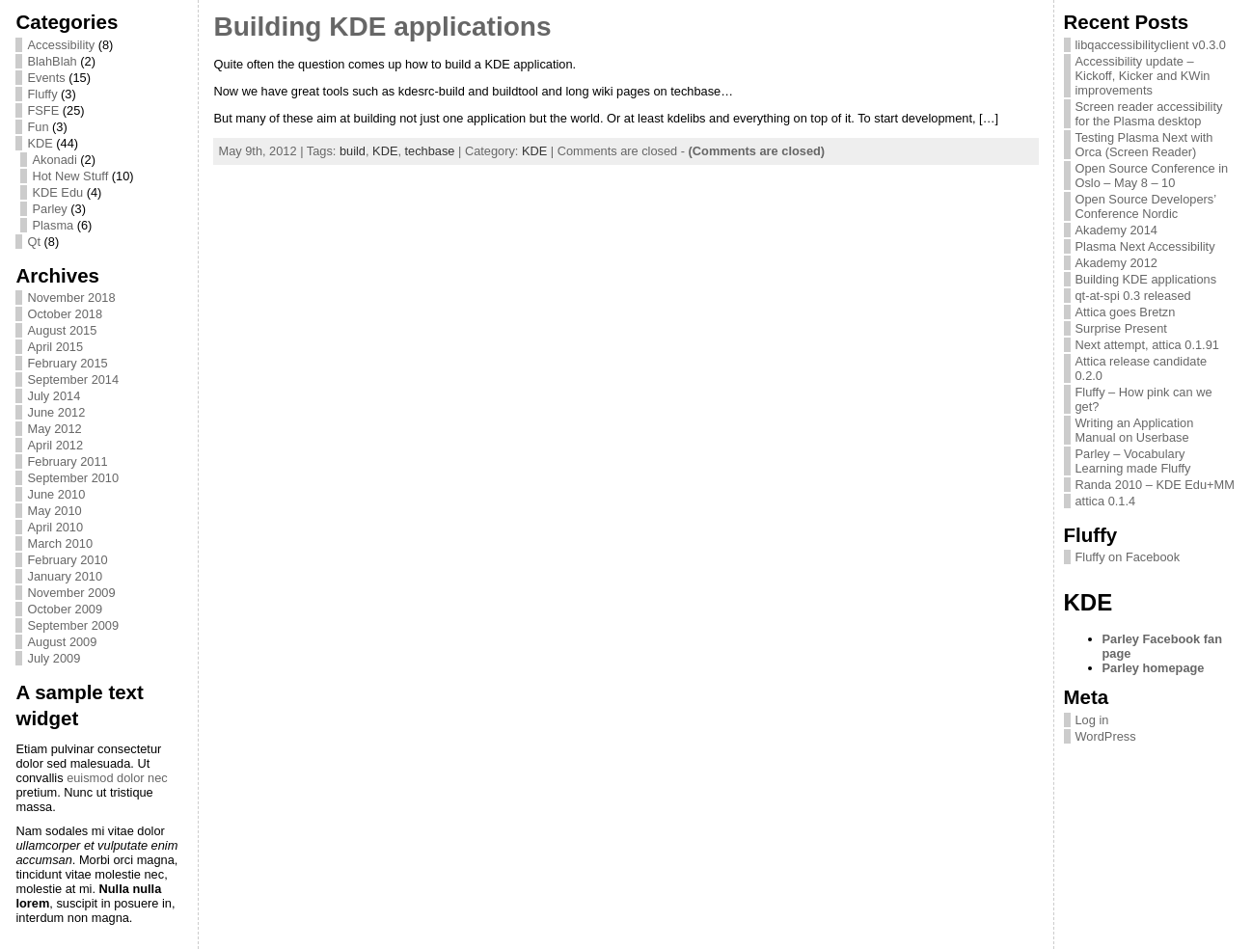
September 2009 (73, 625)
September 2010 (73, 478)
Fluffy (42, 94)
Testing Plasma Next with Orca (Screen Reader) (1144, 144)
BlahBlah (51, 61)
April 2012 (55, 445)
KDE (39, 143)
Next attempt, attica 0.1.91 (1147, 345)
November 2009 (71, 592)
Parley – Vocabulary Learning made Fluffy (1133, 461)
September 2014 (73, 379)
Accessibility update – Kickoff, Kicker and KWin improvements (1143, 75)
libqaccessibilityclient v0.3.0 (1150, 45)
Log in (1092, 720)
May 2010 (54, 510)
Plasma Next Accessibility (1145, 246)
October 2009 (64, 609)
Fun (37, 127)
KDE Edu (57, 192)
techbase (430, 151)
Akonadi (54, 159)
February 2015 (67, 363)
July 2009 (53, 658)
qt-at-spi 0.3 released (1133, 295)
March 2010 (60, 543)
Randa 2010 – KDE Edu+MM (1155, 484)
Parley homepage (1153, 668)
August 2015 (61, 330)
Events (46, 77)
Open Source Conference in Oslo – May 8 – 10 (1152, 175)
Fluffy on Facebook (1128, 557)
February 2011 (67, 461)
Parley (49, 209)
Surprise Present (1121, 328)
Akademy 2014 (1116, 230)
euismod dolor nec (117, 778)
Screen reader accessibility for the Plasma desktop (1149, 113)
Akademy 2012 (1116, 263)
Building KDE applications (382, 26)
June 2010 (56, 494)
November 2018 (71, 297)
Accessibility (61, 45)
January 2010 (64, 576)
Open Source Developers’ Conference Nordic (1145, 206)
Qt (34, 241)
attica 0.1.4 (1105, 501)
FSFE (43, 110)
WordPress (1105, 736)
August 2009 (61, 642)
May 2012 (54, 428)
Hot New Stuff (70, 176)
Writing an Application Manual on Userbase (1134, 430)
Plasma (52, 225)
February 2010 (67, 560)
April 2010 (55, 527)
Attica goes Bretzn (1125, 312)
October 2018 (64, 314)
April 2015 (55, 346)
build (353, 151)
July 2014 (53, 396)
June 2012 (56, 412)
